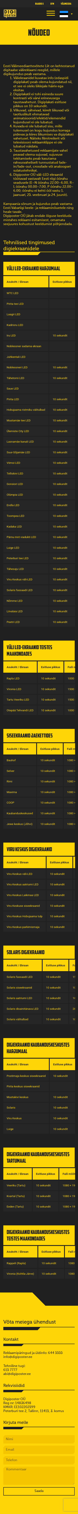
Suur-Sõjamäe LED (18, 452)
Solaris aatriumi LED (19, 998)
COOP (10, 802)
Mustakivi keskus (17, 1097)
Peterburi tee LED (17, 558)
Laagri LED (13, 314)
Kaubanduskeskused (20, 813)
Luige (10, 1129)
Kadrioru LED (15, 325)
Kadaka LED (14, 526)
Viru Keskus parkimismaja (23, 927)
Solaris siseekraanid (19, 987)
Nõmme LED (14, 600)
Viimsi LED (13, 462)
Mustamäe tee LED (19, 420)
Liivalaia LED (15, 611)
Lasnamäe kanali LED (20, 441)
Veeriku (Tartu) (16, 1185)
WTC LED (13, 293)
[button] (51, 14)
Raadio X (39, 3)
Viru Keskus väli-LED (19, 579)
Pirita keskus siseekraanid (23, 1086)
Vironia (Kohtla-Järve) (20, 1273)
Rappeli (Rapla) (16, 1263)
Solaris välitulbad (17, 1019)
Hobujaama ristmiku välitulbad (26, 409)
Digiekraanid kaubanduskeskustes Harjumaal (38, 1047)
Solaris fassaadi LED (20, 590)
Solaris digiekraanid (26, 952)
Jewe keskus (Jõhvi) (19, 824)
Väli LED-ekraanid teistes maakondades (29, 650)
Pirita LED (13, 399)
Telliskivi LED (15, 473)
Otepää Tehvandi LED (20, 710)
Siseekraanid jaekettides (30, 735)
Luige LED (13, 547)
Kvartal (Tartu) (16, 1196)
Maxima (12, 792)
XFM (52, 3)
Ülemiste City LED (18, 431)
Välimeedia (66, 3)
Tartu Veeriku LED (18, 699)
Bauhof (11, 760)
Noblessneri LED (17, 367)
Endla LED (13, 505)
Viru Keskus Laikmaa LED (23, 895)
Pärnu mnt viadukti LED (21, 537)
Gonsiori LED (15, 484)
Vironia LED (14, 689)
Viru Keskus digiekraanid (29, 849)
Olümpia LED (15, 494)
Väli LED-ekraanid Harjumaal (33, 268)
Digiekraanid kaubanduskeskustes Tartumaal (38, 1157)
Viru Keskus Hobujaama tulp (24, 916)
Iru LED (11, 335)
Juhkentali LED (16, 356)
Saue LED (13, 388)
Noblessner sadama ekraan (24, 346)
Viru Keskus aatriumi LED (22, 884)
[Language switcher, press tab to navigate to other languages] (66, 14)
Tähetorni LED (15, 378)
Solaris (11, 1107)
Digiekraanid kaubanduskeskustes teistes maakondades (38, 1235)
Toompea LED (15, 515)
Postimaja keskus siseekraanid (26, 1076)
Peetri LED (13, 622)
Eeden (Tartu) (15, 1206)
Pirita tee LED (15, 303)
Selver (10, 771)
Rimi (9, 781)
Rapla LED (13, 678)
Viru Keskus (14, 1118)
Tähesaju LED (15, 569)
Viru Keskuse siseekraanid (23, 905)
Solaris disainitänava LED (22, 1008)
